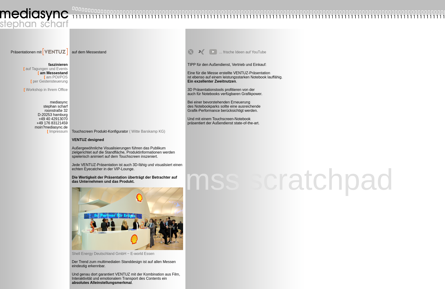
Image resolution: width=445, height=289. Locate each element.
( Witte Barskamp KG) (147, 131)
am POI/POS (56, 77)
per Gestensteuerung (50, 81)
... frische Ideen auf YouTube (242, 52)
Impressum (58, 131)
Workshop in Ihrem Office (46, 90)
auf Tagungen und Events (46, 69)
